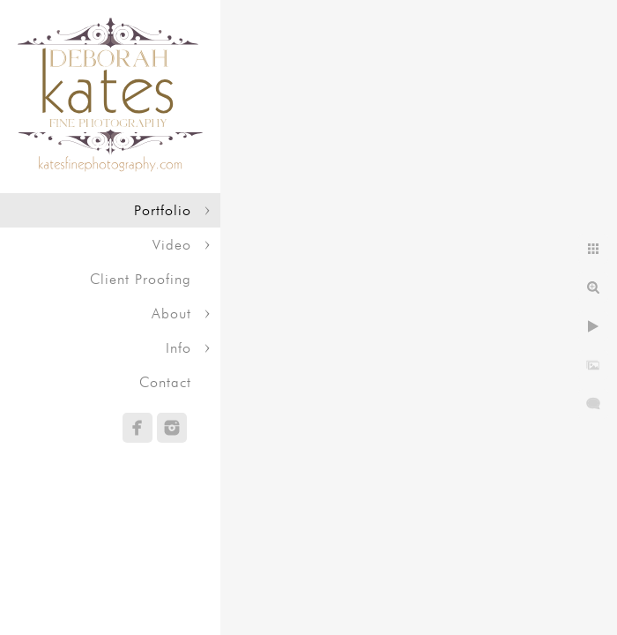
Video (171, 244)
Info (178, 348)
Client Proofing (140, 279)
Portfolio (162, 210)
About (171, 313)
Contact (165, 382)
